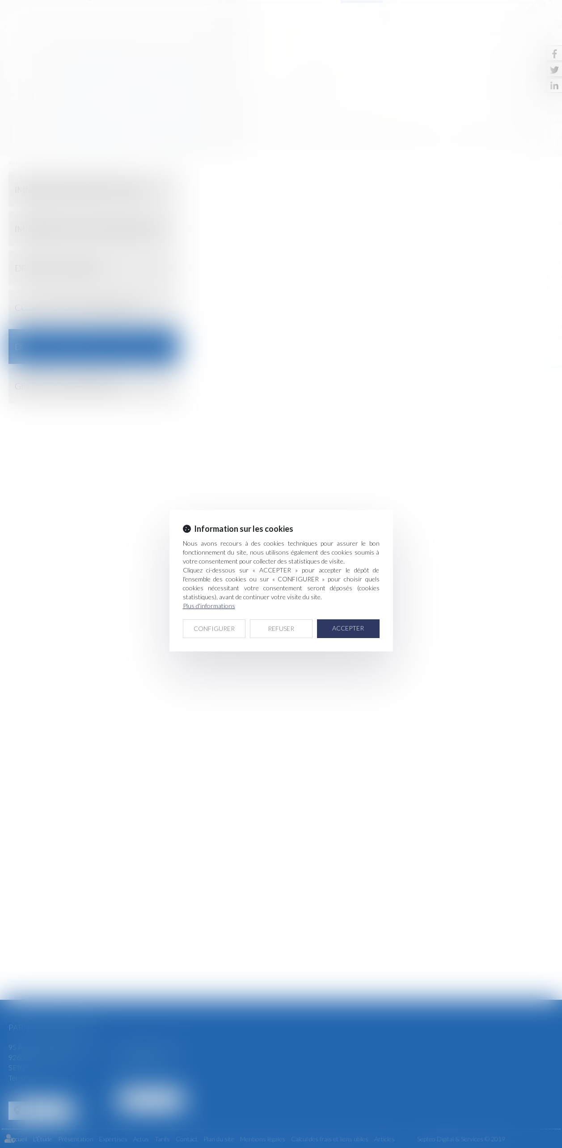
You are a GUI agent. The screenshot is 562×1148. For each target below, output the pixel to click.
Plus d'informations (209, 605)
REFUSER (281, 628)
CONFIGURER (214, 628)
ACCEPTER (348, 628)
